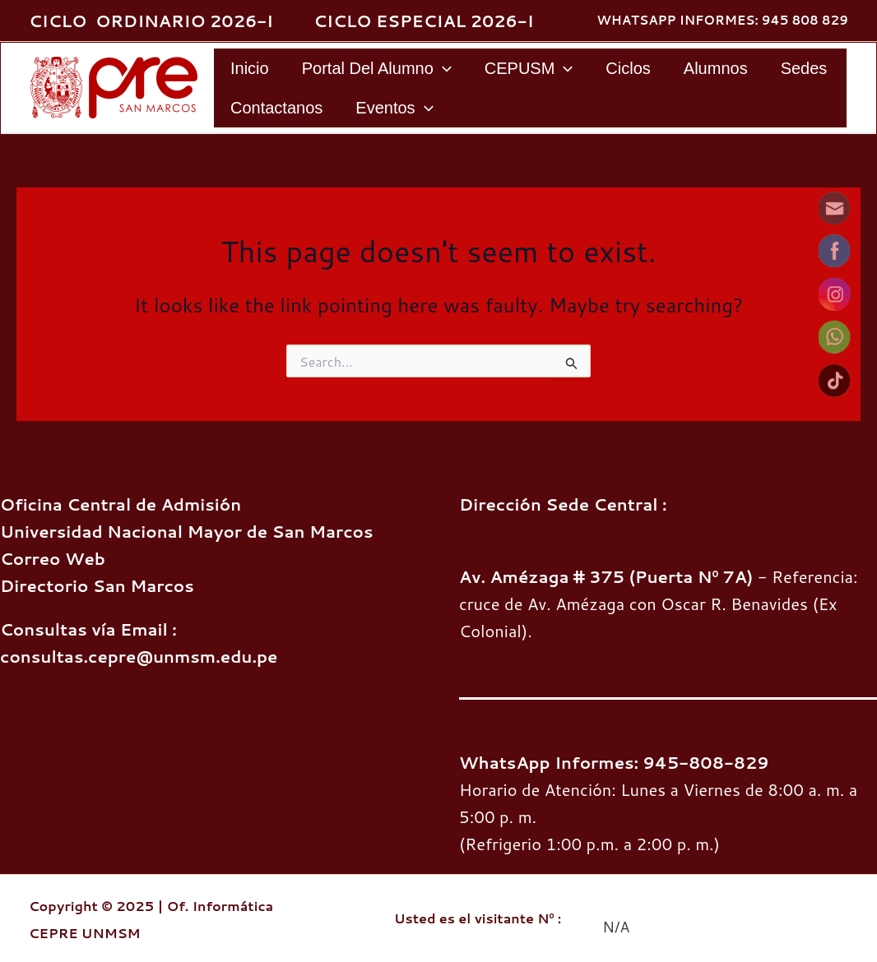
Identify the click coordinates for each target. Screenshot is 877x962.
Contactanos (276, 108)
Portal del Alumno (377, 68)
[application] (443, 68)
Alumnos (716, 68)
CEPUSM (529, 68)
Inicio (249, 68)
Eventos (394, 107)
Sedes (804, 68)
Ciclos (628, 68)
